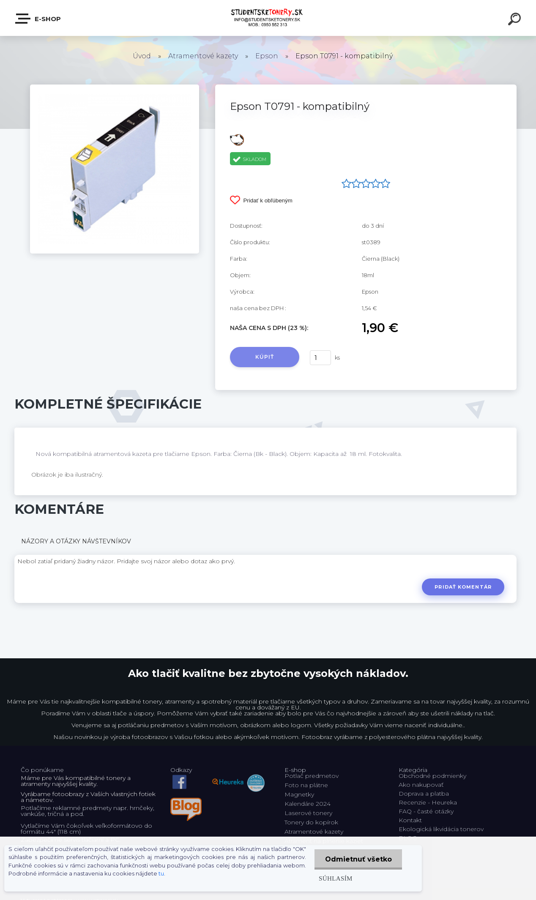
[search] (515, 20)
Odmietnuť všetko (358, 859)
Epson (266, 56)
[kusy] (320, 357)
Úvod (142, 56)
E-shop (38, 19)
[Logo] (268, 18)
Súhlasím (335, 878)
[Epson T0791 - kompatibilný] (114, 87)
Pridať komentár (463, 587)
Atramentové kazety (203, 56)
